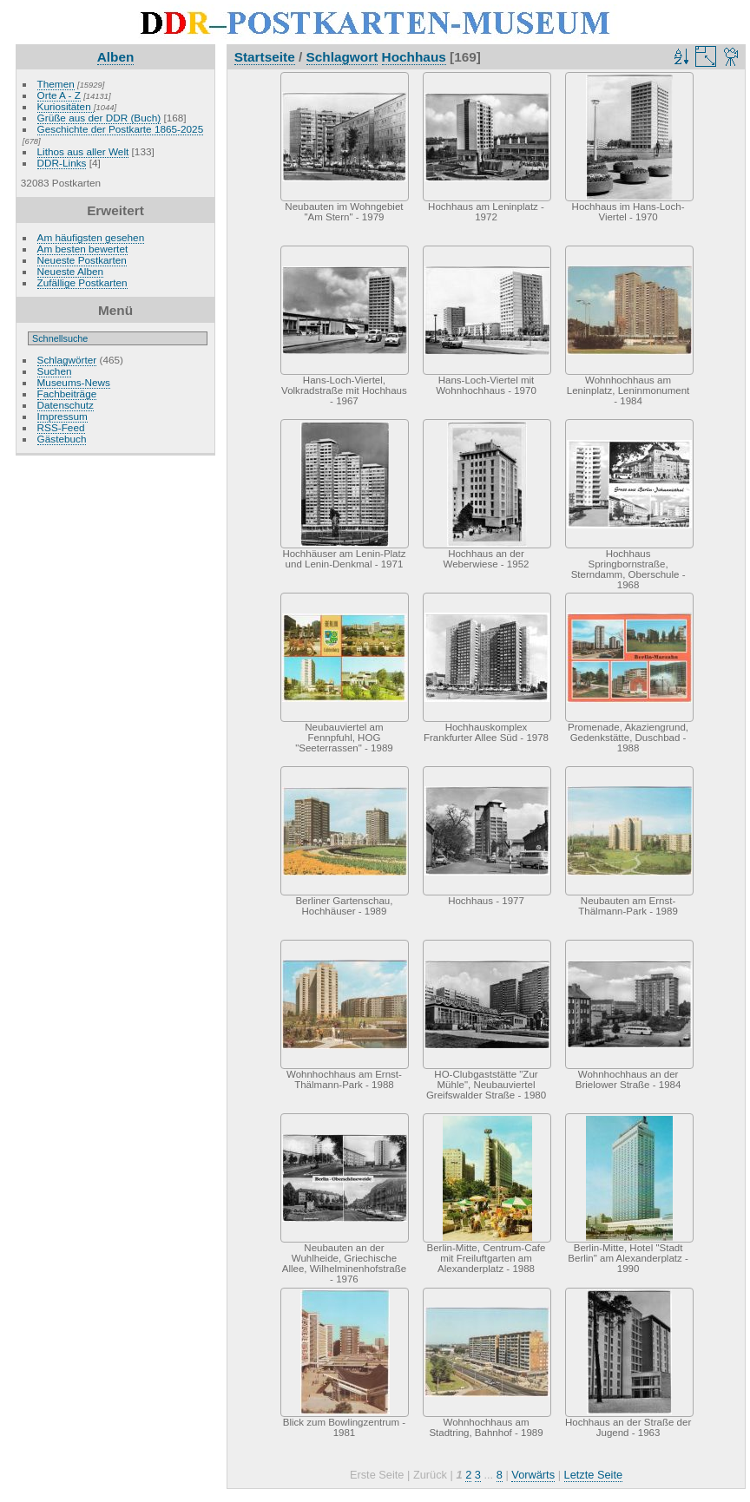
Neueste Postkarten (82, 260)
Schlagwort (342, 56)
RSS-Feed (61, 427)
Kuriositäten (65, 106)
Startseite (264, 56)
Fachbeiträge (67, 393)
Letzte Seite (593, 1474)
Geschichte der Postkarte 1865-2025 (120, 128)
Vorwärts (533, 1474)
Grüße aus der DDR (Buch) (99, 117)
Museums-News (73, 382)
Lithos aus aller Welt (83, 151)
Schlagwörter (67, 359)
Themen (56, 83)
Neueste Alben (70, 271)
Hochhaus (414, 56)
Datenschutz (65, 404)
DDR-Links (62, 162)
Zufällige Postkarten (82, 282)
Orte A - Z (59, 95)
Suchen (54, 371)
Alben (116, 56)
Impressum (62, 416)
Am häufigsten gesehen (91, 237)
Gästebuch (62, 438)
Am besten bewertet (82, 248)
